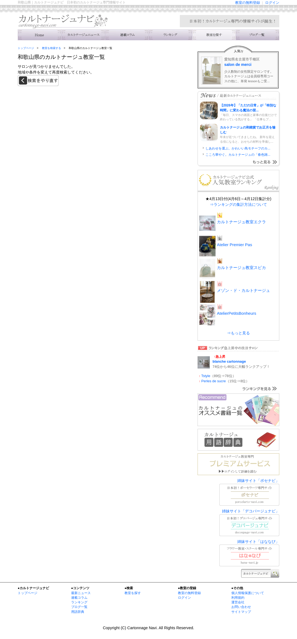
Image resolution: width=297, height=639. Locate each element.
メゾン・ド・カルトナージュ (243, 290)
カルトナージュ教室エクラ (241, 221)
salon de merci (237, 64)
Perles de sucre (213, 381)
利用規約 (237, 597)
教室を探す (133, 593)
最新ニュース (81, 593)
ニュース (83, 34)
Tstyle (205, 376)
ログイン (272, 3)
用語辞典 (77, 611)
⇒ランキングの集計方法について (238, 204)
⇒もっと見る (238, 333)
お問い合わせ (241, 607)
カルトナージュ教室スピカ (241, 267)
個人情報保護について (247, 593)
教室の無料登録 (247, 3)
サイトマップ (241, 611)
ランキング (170, 34)
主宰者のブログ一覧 (257, 34)
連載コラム (126, 34)
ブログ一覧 (79, 607)
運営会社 (237, 602)
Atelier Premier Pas (234, 244)
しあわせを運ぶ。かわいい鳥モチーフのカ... (237, 148)
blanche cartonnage (229, 361)
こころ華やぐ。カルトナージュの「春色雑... (237, 155)
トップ (39, 34)
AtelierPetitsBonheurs (236, 313)
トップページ (26, 48)
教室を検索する (214, 34)
